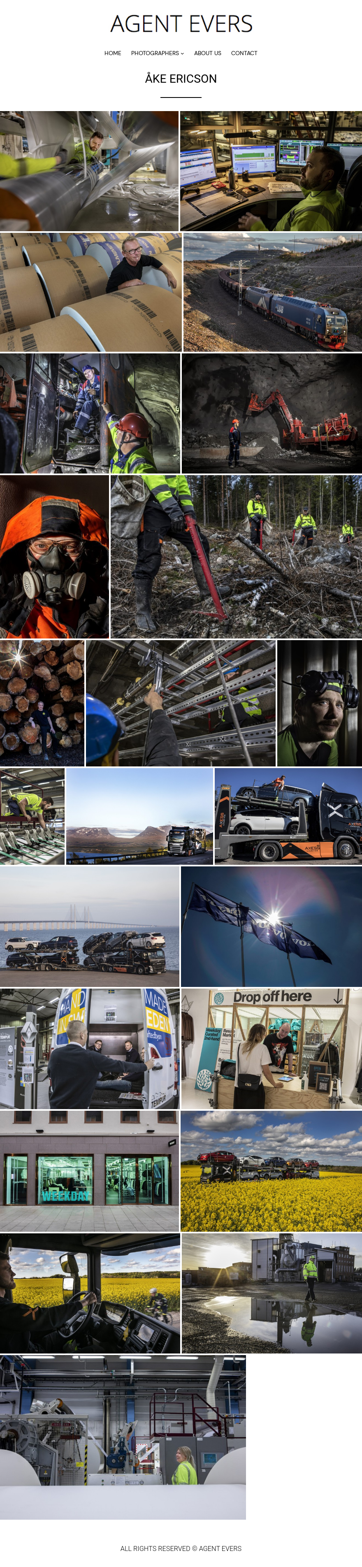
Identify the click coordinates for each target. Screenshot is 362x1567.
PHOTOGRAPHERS (155, 53)
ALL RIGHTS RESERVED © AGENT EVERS (181, 1549)
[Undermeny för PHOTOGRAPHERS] (182, 53)
